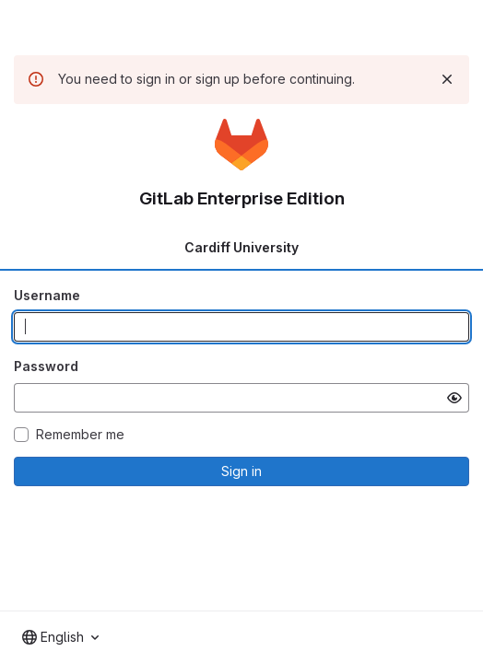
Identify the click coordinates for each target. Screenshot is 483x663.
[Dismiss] (447, 79)
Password (46, 366)
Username (47, 295)
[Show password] (454, 398)
